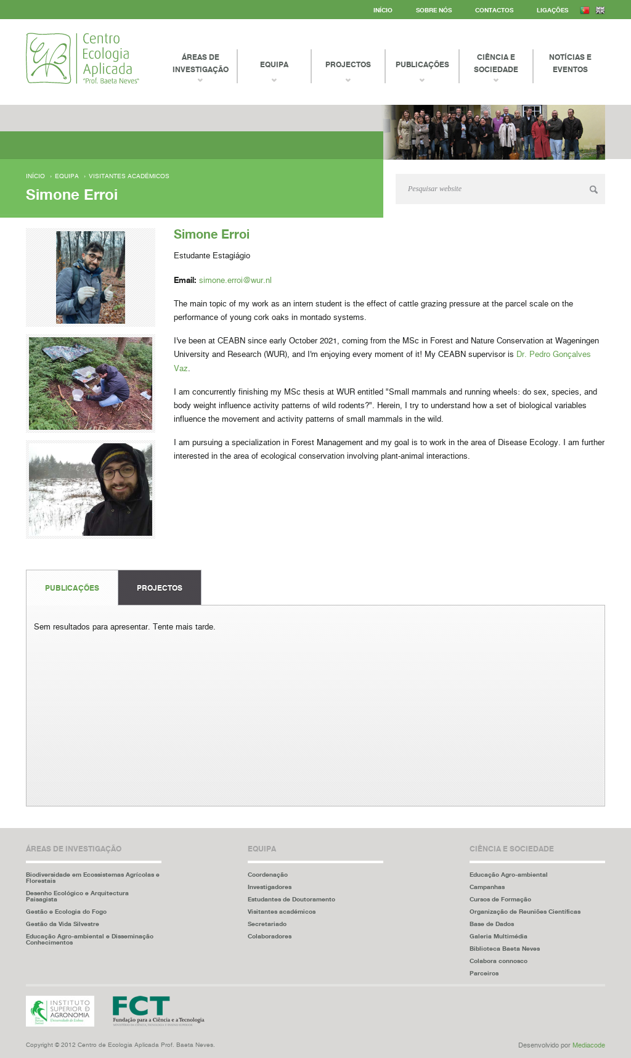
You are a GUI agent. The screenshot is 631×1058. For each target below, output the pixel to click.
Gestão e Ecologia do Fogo (66, 911)
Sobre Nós (434, 10)
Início (383, 10)
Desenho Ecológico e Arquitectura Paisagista (77, 896)
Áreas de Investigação (201, 63)
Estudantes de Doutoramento (291, 899)
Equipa (67, 176)
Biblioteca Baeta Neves (505, 948)
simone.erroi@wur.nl (235, 281)
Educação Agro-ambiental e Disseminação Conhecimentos (89, 939)
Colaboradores (269, 936)
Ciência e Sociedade (496, 63)
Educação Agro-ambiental (509, 874)
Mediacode (588, 1045)
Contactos (494, 10)
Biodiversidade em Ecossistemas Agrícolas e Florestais (93, 877)
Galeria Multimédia (498, 936)
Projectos (159, 588)
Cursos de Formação (500, 899)
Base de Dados (492, 923)
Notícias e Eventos (570, 63)
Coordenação (268, 874)
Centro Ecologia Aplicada (82, 58)
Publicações (72, 588)
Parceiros (484, 973)
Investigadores (269, 886)
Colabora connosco (498, 960)
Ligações (552, 10)
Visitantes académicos (129, 176)
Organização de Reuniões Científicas (525, 911)
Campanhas (487, 886)
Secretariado (267, 923)
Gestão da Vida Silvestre (62, 923)
